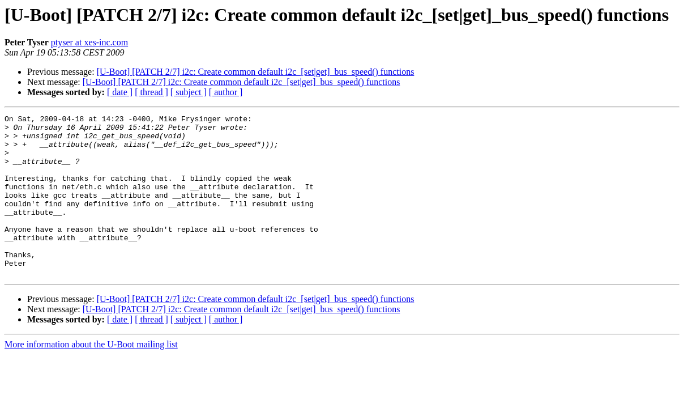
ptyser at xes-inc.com (89, 42)
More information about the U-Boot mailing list (91, 376)
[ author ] (226, 92)
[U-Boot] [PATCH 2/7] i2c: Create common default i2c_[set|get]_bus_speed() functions (255, 71)
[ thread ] (151, 92)
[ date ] (119, 92)
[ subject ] (188, 92)
